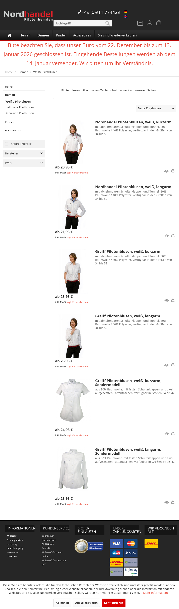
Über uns (12, 556)
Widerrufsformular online (52, 554)
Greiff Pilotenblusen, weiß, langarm (127, 316)
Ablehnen (62, 603)
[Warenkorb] (159, 24)
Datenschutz (49, 540)
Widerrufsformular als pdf (54, 562)
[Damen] (43, 35)
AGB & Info (48, 544)
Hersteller (11, 153)
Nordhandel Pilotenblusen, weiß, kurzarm (133, 122)
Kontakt (46, 548)
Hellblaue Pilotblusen (19, 107)
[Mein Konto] (149, 24)
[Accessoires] (82, 35)
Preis (8, 163)
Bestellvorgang (15, 548)
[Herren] (25, 35)
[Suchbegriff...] (83, 23)
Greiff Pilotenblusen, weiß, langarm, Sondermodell (128, 451)
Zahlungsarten (15, 540)
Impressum (48, 535)
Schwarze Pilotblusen (19, 113)
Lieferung (12, 544)
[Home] (9, 35)
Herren (9, 87)
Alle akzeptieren (86, 603)
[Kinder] (61, 35)
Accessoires (13, 130)
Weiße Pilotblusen (45, 72)
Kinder (9, 122)
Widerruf (11, 535)
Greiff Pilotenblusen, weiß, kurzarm (127, 251)
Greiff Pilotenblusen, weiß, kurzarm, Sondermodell (128, 383)
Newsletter (13, 552)
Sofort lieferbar (21, 144)
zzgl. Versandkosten (77, 172)
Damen (23, 72)
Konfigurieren (113, 603)
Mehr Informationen (156, 593)
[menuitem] (83, 23)
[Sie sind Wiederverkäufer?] (118, 35)
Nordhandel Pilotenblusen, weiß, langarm (133, 187)
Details (173, 171)
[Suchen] (107, 23)
